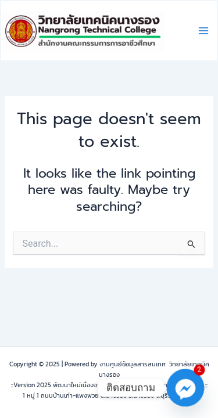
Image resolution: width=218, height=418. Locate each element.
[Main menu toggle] (203, 31)
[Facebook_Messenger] (185, 387)
